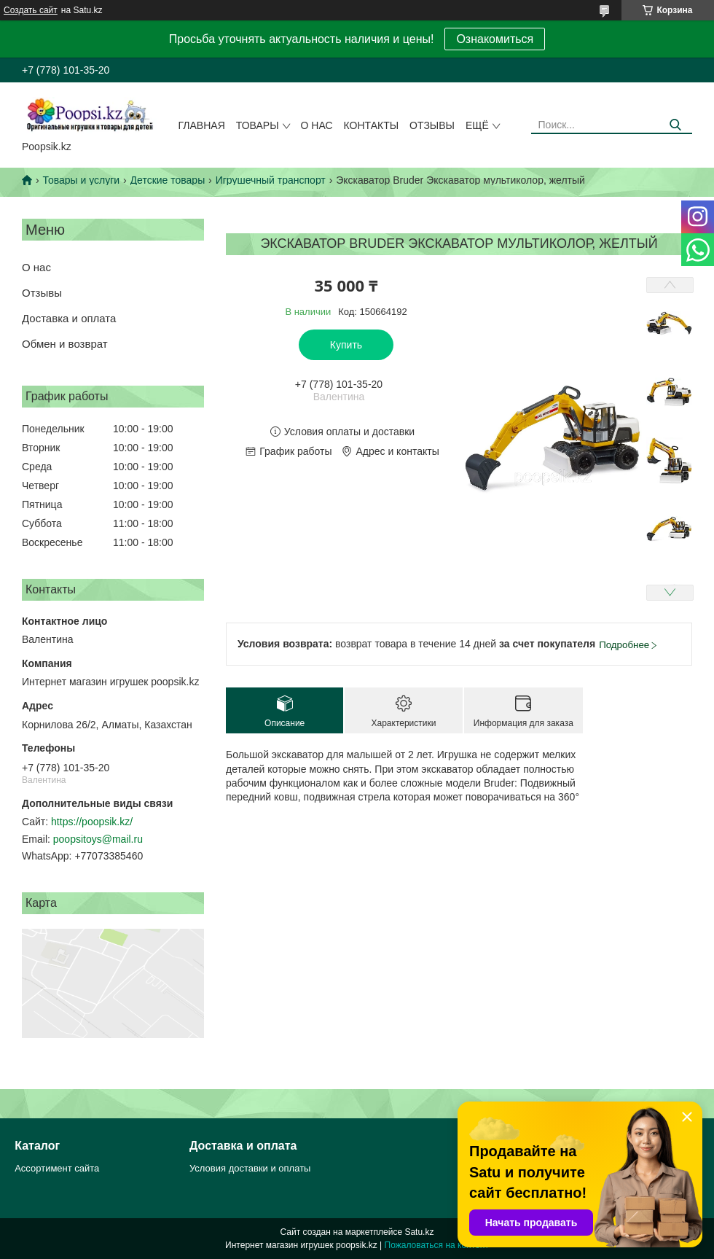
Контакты (371, 125)
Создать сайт (31, 10)
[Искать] (675, 125)
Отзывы (432, 125)
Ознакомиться (494, 39)
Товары (257, 125)
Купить (346, 345)
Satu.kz (419, 1232)
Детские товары (167, 180)
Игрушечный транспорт (271, 180)
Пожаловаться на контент (437, 1245)
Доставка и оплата (69, 318)
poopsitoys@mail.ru (98, 839)
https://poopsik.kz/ (92, 821)
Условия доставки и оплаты (249, 1168)
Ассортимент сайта (57, 1168)
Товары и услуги (80, 180)
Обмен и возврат (65, 344)
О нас (317, 125)
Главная (201, 125)
